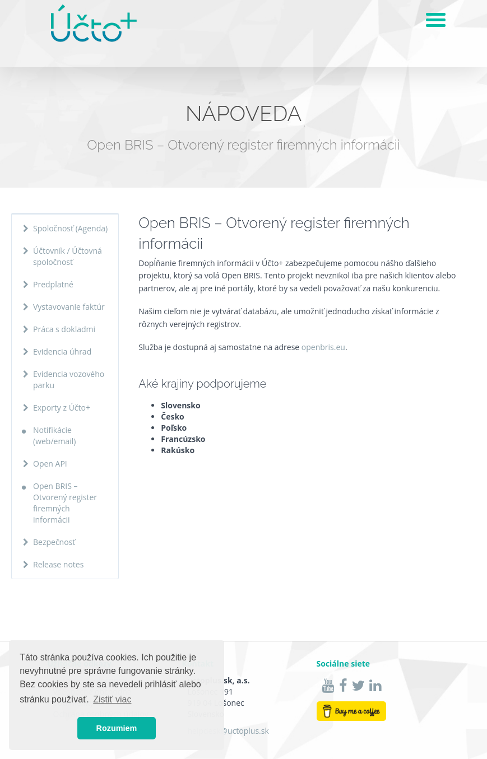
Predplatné (53, 284)
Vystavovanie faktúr (69, 306)
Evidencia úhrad (62, 351)
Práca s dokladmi (64, 329)
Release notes (58, 564)
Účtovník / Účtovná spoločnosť (67, 256)
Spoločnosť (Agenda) (70, 228)
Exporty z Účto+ (61, 407)
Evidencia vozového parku (68, 379)
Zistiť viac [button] (112, 699)
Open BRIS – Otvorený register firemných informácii (65, 503)
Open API (50, 463)
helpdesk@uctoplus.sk (228, 730)
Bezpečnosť (54, 542)
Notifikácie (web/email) (54, 435)
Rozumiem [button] (116, 728)
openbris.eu (323, 347)
